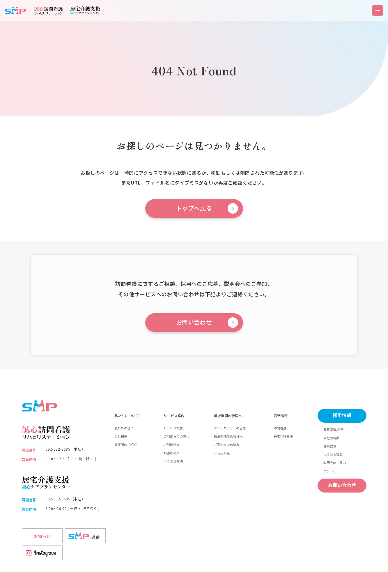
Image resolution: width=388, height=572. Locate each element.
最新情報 (281, 415)
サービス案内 (174, 415)
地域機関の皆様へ (228, 415)
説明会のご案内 (334, 462)
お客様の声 (172, 453)
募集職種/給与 (333, 429)
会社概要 (120, 436)
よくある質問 (173, 461)
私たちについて (126, 415)
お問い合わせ (194, 322)
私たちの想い (124, 428)
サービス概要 (173, 428)
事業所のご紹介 (125, 444)
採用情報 (342, 415)
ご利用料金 (172, 444)
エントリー (331, 471)
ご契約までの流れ (227, 444)
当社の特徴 (331, 437)
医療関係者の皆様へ (228, 436)
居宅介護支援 (283, 436)
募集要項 (329, 446)
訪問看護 (280, 428)
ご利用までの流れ (176, 436)
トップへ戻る (194, 208)
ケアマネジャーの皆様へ (231, 428)
